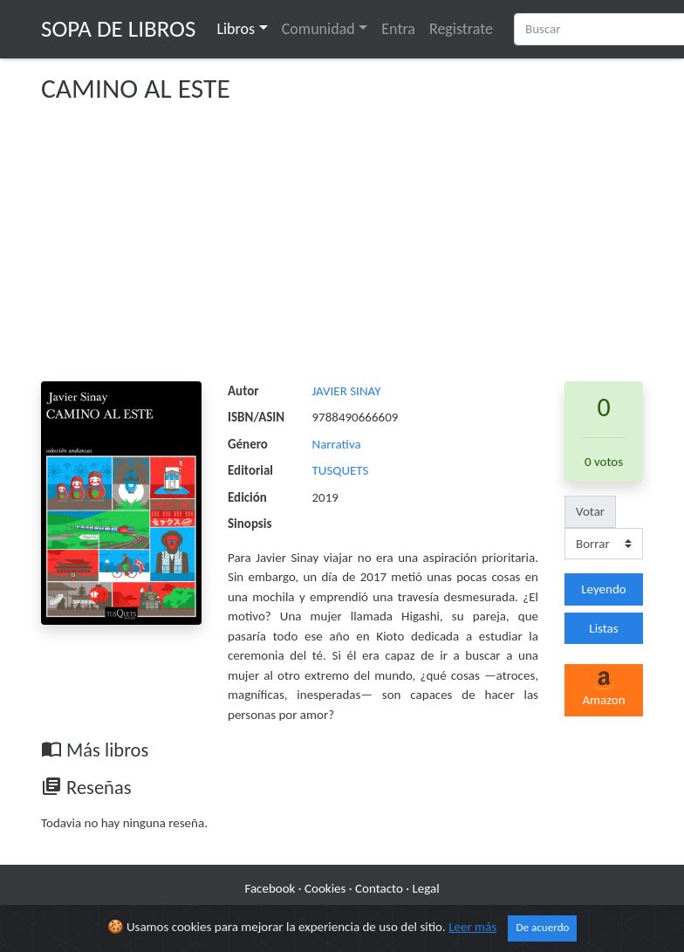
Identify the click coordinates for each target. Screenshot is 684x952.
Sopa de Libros (118, 28)
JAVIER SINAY (346, 391)
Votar (590, 511)
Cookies (324, 888)
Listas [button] (603, 628)
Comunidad (318, 28)
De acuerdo (542, 928)
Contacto (379, 888)
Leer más (472, 927)
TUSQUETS (340, 470)
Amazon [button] (603, 689)
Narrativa (336, 444)
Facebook (269, 888)
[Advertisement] (342, 250)
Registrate (461, 28)
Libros (235, 28)
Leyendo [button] (603, 589)
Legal (425, 888)
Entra (398, 28)
